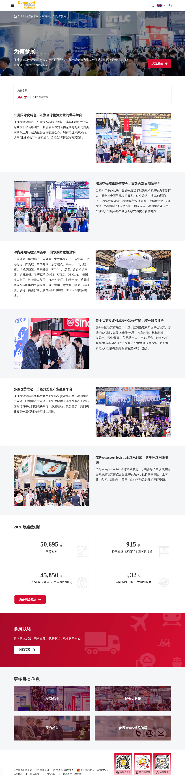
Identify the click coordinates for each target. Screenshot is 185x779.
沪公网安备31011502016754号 (93, 770)
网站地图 (51, 773)
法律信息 (18, 773)
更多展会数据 (30, 599)
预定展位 (159, 63)
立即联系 (24, 649)
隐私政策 (34, 773)
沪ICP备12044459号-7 (63, 770)
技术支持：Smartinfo (73, 773)
